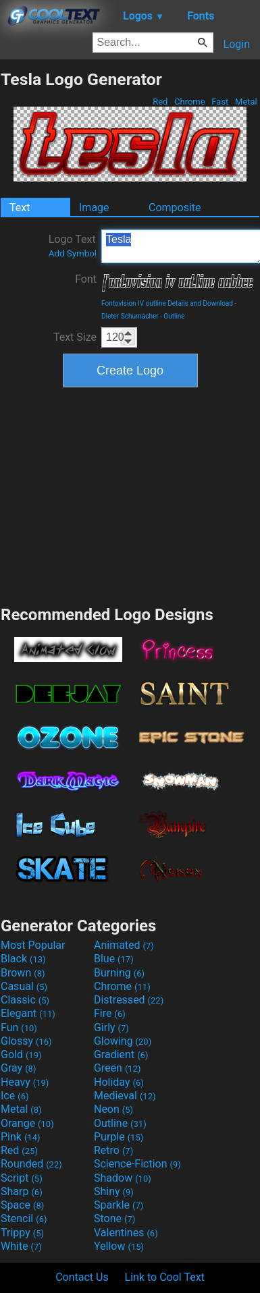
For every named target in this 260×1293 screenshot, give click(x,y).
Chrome (189, 102)
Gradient (121, 1054)
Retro (113, 1150)
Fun (19, 1027)
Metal (246, 102)
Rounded (31, 1163)
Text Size (75, 337)
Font (86, 279)
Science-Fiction (137, 1163)
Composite (175, 207)
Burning (119, 972)
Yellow (119, 1246)
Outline (173, 316)
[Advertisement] (130, 494)
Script (22, 1178)
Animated (124, 945)
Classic (25, 999)
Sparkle (118, 1205)
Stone (114, 1218)
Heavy (25, 1082)
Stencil (24, 1218)
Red (160, 102)
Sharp (22, 1191)
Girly (111, 1027)
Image (94, 207)
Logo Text (73, 245)
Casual (24, 986)
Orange (27, 1123)
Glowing (122, 1041)
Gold (21, 1054)
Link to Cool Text (165, 1277)
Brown (23, 972)
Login (237, 44)
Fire (110, 1013)
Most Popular (33, 945)
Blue (114, 958)
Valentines (126, 1232)
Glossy (26, 1041)
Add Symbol (73, 253)
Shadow (122, 1178)
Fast (219, 102)
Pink (21, 1136)
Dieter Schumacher (130, 316)
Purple (118, 1136)
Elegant (28, 1013)
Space (22, 1205)
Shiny (114, 1191)
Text (19, 207)
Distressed (128, 999)
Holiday (119, 1082)
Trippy (22, 1232)
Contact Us (82, 1277)
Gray (18, 1068)
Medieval (125, 1095)
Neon (113, 1109)
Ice (14, 1095)
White (21, 1246)
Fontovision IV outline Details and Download (167, 303)
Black (23, 958)
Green (117, 1068)
